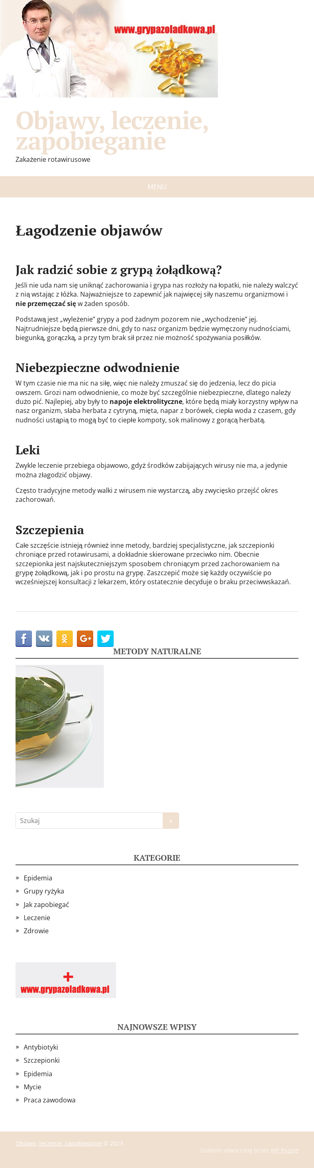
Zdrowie (36, 930)
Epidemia (38, 877)
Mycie (32, 1086)
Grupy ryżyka (44, 891)
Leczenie (37, 917)
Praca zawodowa (50, 1099)
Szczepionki (42, 1060)
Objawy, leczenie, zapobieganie (112, 130)
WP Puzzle (284, 1150)
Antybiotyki (41, 1047)
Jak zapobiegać (46, 904)
